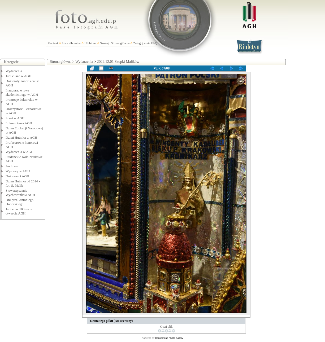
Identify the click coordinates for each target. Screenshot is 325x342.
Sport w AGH (15, 118)
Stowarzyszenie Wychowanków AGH (20, 192)
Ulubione (90, 43)
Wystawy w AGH (18, 171)
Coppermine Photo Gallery (169, 338)
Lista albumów (71, 43)
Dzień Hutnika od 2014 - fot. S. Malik (23, 183)
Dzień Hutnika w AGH (21, 137)
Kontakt (53, 43)
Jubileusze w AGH (19, 76)
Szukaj (104, 43)
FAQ (154, 43)
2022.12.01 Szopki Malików (118, 62)
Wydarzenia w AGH (19, 152)
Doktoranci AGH (17, 176)
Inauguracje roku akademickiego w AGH (22, 92)
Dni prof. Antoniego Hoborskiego (19, 202)
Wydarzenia (14, 71)
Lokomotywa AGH (19, 123)
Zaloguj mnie (141, 43)
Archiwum (13, 166)
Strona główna (120, 43)
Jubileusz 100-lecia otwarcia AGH (19, 211)
